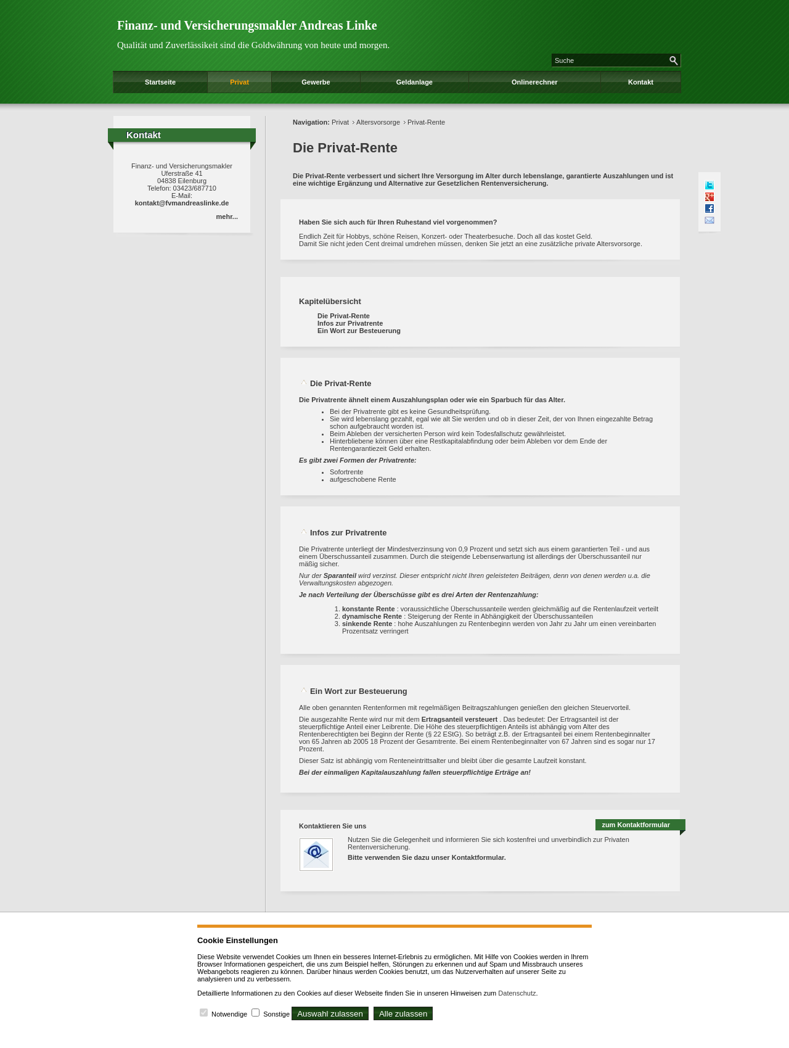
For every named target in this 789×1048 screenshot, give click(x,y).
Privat (239, 82)
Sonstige (276, 1014)
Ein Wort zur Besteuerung (359, 330)
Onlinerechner (535, 82)
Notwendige (229, 1014)
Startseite (160, 82)
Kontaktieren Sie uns (332, 826)
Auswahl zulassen (330, 1013)
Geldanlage (414, 82)
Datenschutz (517, 993)
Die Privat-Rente (343, 316)
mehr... (227, 216)
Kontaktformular (478, 857)
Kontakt (640, 82)
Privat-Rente (426, 122)
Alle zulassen (403, 1013)
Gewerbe (315, 82)
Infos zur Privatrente (350, 323)
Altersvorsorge (378, 122)
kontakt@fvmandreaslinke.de (182, 203)
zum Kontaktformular (636, 824)
